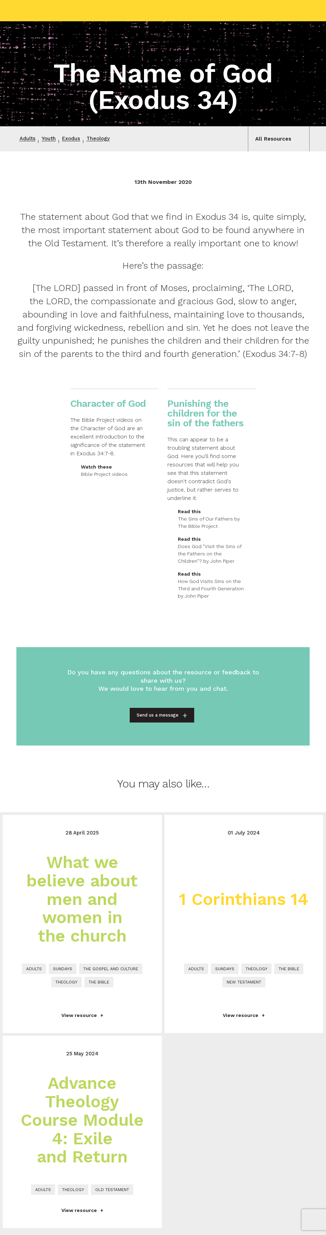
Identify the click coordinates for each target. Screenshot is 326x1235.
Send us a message (157, 716)
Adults (28, 139)
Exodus (76, 139)
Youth (52, 139)
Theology (106, 139)
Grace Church (51, 10)
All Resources (272, 139)
